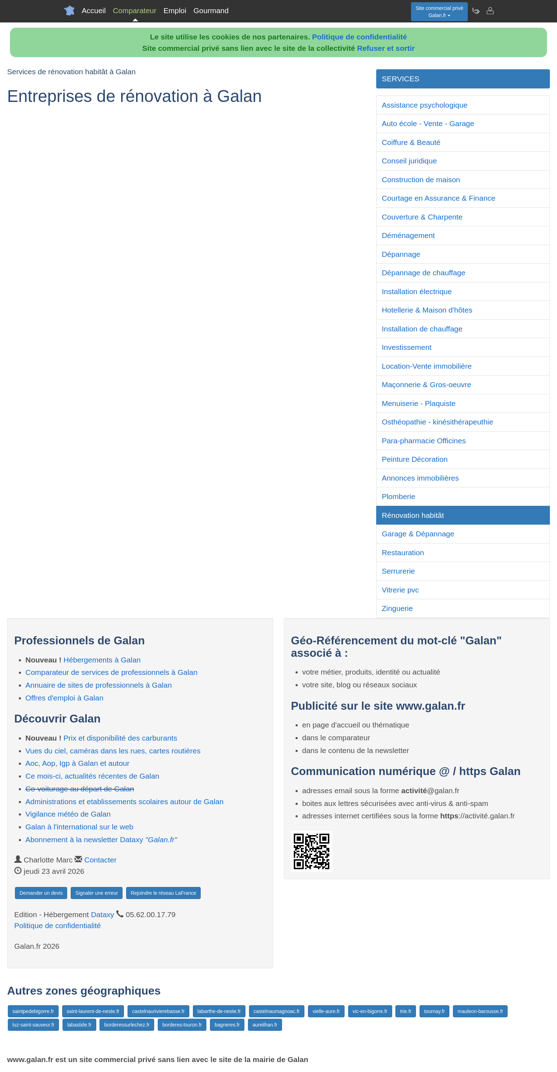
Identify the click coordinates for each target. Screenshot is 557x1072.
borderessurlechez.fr (127, 1025)
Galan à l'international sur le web (80, 827)
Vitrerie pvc (400, 590)
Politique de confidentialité (359, 37)
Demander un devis (41, 893)
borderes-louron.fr (182, 1025)
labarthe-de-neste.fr (219, 1011)
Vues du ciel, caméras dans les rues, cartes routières (113, 751)
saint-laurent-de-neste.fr (93, 1011)
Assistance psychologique (425, 105)
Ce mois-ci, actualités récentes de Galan (92, 776)
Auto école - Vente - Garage (428, 123)
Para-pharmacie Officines (424, 441)
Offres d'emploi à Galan (65, 698)
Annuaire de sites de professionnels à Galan (99, 685)
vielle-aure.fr (326, 1011)
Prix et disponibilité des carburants (120, 738)
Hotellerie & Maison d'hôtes (427, 310)
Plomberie (399, 496)
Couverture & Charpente (422, 217)
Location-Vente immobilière (427, 366)
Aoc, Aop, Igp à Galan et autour (78, 763)
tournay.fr (434, 1011)
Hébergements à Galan (102, 660)
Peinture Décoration (415, 459)
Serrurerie (398, 571)
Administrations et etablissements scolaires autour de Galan (125, 801)
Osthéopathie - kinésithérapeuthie (437, 422)
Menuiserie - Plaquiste (419, 403)
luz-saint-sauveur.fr (33, 1025)
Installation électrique (417, 291)
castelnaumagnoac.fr (277, 1011)
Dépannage (401, 254)
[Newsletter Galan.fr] (476, 10)
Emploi (174, 10)
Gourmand (210, 10)
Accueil (94, 10)
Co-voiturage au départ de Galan (80, 789)
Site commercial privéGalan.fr (439, 11)
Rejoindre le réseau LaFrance (163, 893)
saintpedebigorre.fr (33, 1011)
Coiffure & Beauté (411, 142)
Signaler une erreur (96, 893)
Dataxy (102, 914)
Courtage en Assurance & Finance (439, 198)
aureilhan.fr (265, 1025)
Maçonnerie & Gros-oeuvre (426, 384)
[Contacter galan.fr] (490, 10)
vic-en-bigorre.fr (370, 1011)
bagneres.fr (227, 1025)
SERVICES (401, 79)
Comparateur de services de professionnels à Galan (112, 672)
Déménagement (408, 235)
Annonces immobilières (420, 478)
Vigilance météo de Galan (68, 814)
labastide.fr (79, 1025)
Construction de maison (421, 179)
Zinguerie (397, 608)
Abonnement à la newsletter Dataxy (101, 839)
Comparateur (135, 10)
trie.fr (405, 1011)
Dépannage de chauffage (424, 273)
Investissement (407, 347)
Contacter (100, 860)
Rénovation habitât (413, 515)
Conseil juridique (409, 161)
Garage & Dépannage (418, 534)
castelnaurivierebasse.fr (158, 1011)
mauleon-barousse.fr (480, 1011)
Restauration (403, 552)
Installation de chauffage (422, 329)
